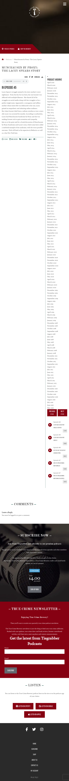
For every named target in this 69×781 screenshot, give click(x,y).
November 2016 (52, 391)
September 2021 (52, 233)
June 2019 (50, 306)
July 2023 (50, 173)
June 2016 (50, 405)
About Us (34, 760)
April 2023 (50, 181)
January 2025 (51, 123)
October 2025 (51, 99)
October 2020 (51, 263)
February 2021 (52, 252)
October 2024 (51, 131)
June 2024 (50, 142)
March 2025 (51, 118)
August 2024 (51, 137)
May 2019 (50, 309)
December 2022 (52, 192)
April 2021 (50, 246)
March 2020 (51, 282)
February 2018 (52, 350)
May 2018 (50, 342)
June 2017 (50, 372)
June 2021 (50, 241)
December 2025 (52, 93)
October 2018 (51, 328)
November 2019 (52, 293)
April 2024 (50, 148)
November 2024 (52, 129)
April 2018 (50, 345)
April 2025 (50, 115)
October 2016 (51, 394)
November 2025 (52, 96)
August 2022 (51, 203)
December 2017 (52, 356)
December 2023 (52, 159)
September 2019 (52, 298)
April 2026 (50, 82)
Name (6, 648)
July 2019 (50, 304)
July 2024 (50, 140)
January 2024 (51, 156)
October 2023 (51, 164)
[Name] (34, 651)
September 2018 (52, 331)
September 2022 (52, 200)
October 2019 (51, 295)
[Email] (34, 662)
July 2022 (50, 205)
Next (62, 412)
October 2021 (51, 230)
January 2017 (51, 386)
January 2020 (51, 287)
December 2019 (52, 290)
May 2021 (50, 244)
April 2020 (50, 279)
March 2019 (51, 315)
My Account (34, 771)
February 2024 (52, 153)
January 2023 (51, 189)
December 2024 (52, 126)
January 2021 (51, 254)
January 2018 (51, 353)
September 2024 (52, 134)
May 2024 (50, 145)
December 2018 (52, 323)
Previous (52, 412)
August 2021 (51, 235)
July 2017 (50, 369)
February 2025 (52, 120)
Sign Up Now (34, 589)
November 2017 (52, 358)
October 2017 (51, 361)
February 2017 (52, 383)
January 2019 (51, 320)
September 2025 (52, 101)
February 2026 (52, 88)
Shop (34, 754)
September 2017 (52, 364)
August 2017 (51, 367)
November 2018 (52, 326)
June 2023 (50, 175)
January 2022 (51, 222)
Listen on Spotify (23, 706)
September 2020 (52, 265)
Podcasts (9, 59)
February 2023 (52, 186)
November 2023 (52, 162)
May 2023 (50, 178)
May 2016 (50, 408)
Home (34, 744)
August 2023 (51, 170)
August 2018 (51, 334)
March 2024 (51, 151)
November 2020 (52, 260)
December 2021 (52, 224)
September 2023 (52, 167)
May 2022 (50, 211)
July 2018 (50, 336)
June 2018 (50, 339)
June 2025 (50, 110)
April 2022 (50, 213)
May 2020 (50, 276)
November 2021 (52, 227)
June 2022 (50, 208)
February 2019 (52, 317)
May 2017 (50, 375)
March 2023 (51, 183)
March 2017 (51, 380)
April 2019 (50, 312)
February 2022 (52, 219)
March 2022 (51, 216)
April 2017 (50, 378)
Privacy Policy (34, 777)
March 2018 (51, 347)
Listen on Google (46, 706)
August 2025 (51, 104)
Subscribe (34, 570)
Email (6, 658)
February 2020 (52, 285)
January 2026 (51, 90)
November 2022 (52, 194)
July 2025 (50, 107)
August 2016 (51, 399)
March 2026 (51, 85)
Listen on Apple (34, 714)
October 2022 (51, 197)
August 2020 (51, 268)
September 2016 (52, 397)
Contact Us (34, 765)
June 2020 (50, 274)
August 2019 (51, 301)
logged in (13, 515)
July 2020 (50, 271)
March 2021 (51, 249)
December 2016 (52, 388)
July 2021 (50, 238)
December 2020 (52, 257)
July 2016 (50, 402)
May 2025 (50, 112)
